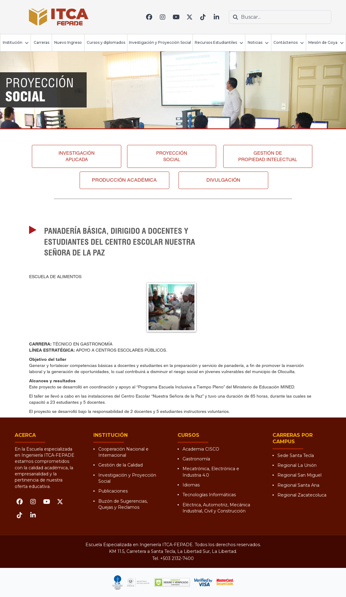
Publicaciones (113, 491)
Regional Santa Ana (298, 485)
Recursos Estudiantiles (216, 42)
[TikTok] (203, 17)
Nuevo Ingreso (68, 42)
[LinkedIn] (216, 17)
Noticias (255, 42)
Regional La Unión (297, 465)
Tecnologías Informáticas (209, 494)
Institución (12, 42)
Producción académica (124, 180)
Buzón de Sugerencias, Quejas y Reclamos (123, 504)
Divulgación (223, 180)
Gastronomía (196, 459)
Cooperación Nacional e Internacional (123, 452)
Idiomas (191, 485)
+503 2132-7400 (177, 558)
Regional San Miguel (299, 475)
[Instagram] (162, 17)
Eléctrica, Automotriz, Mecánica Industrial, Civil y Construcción (216, 508)
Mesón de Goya (322, 42)
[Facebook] (149, 17)
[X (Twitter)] (189, 17)
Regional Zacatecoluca (301, 495)
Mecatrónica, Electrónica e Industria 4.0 (210, 472)
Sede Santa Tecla (295, 455)
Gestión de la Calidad (120, 465)
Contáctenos (285, 42)
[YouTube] (176, 17)
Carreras (41, 42)
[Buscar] (235, 17)
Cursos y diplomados (106, 42)
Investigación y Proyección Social (160, 42)
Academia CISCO (200, 449)
